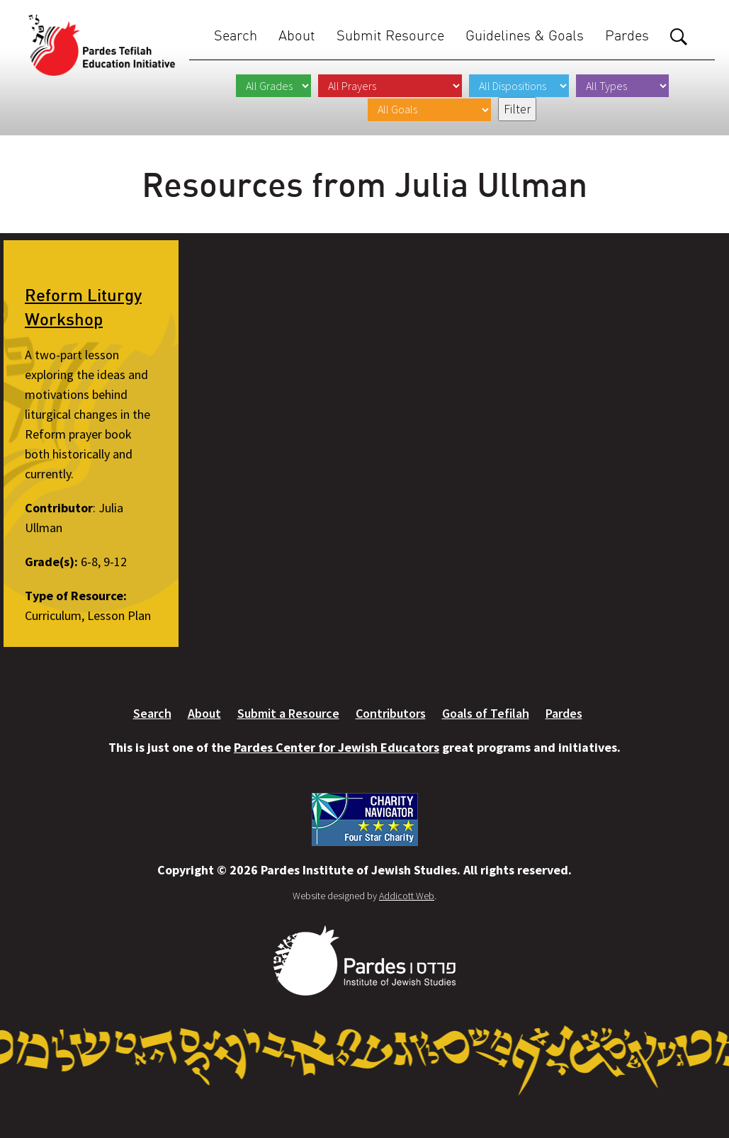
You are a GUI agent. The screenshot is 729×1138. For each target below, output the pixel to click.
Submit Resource (390, 35)
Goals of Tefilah (485, 713)
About (296, 35)
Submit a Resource (288, 713)
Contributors (391, 713)
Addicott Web (406, 895)
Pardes (627, 35)
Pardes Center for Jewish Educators (336, 747)
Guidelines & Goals (524, 35)
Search (235, 35)
